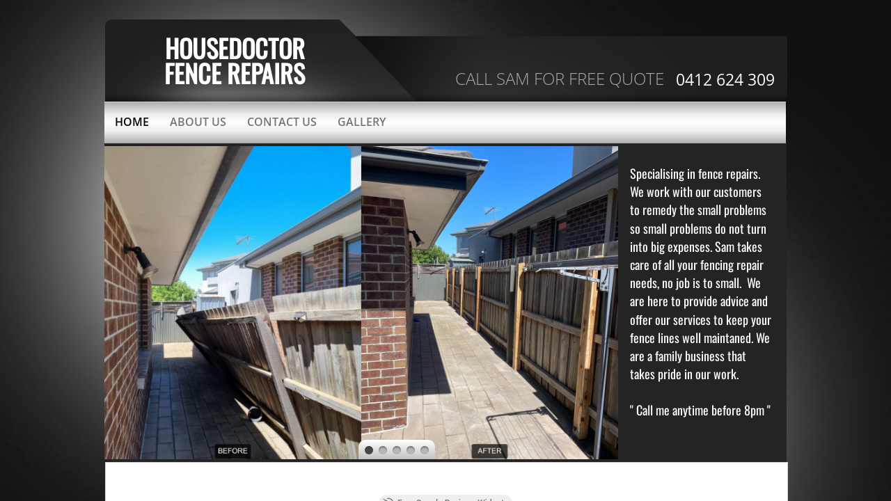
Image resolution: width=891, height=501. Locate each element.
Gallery (362, 121)
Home (132, 121)
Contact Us (282, 121)
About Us (198, 121)
